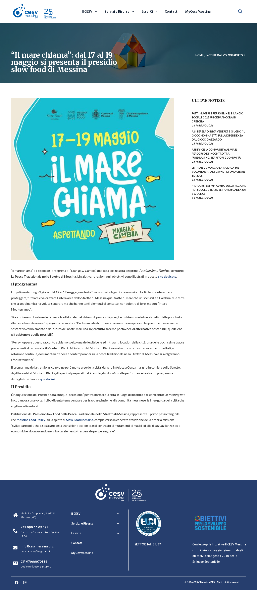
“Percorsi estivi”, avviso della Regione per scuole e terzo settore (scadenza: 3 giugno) (219, 189)
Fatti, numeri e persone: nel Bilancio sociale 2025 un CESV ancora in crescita (217, 117)
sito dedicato (166, 276)
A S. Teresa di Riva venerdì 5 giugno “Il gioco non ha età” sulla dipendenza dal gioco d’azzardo (218, 135)
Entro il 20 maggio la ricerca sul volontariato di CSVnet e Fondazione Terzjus (218, 171)
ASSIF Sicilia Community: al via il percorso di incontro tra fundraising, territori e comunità (216, 153)
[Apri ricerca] (240, 11)
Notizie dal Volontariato (224, 55)
